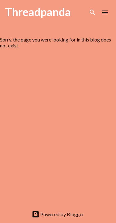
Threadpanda (38, 12)
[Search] (92, 12)
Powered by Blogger (58, 214)
